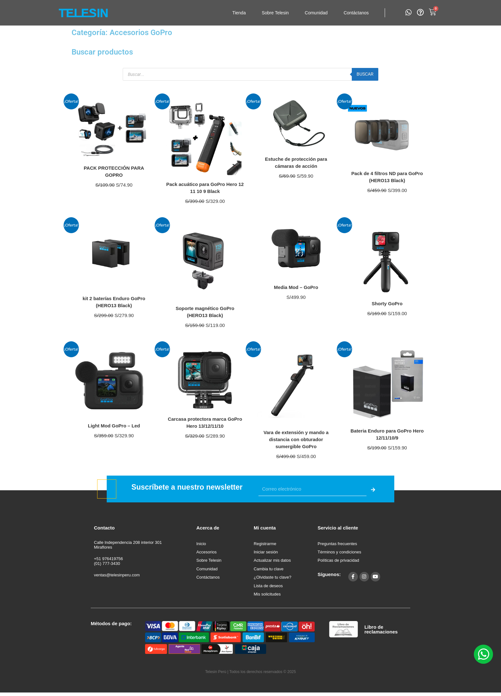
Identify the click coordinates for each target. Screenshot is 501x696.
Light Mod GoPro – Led (114, 425)
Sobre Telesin (275, 12)
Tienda (239, 12)
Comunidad (316, 12)
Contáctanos (356, 12)
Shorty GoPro (387, 303)
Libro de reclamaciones (380, 632)
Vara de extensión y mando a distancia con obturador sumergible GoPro (296, 439)
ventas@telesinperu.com (117, 575)
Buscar (364, 74)
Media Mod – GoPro (296, 287)
